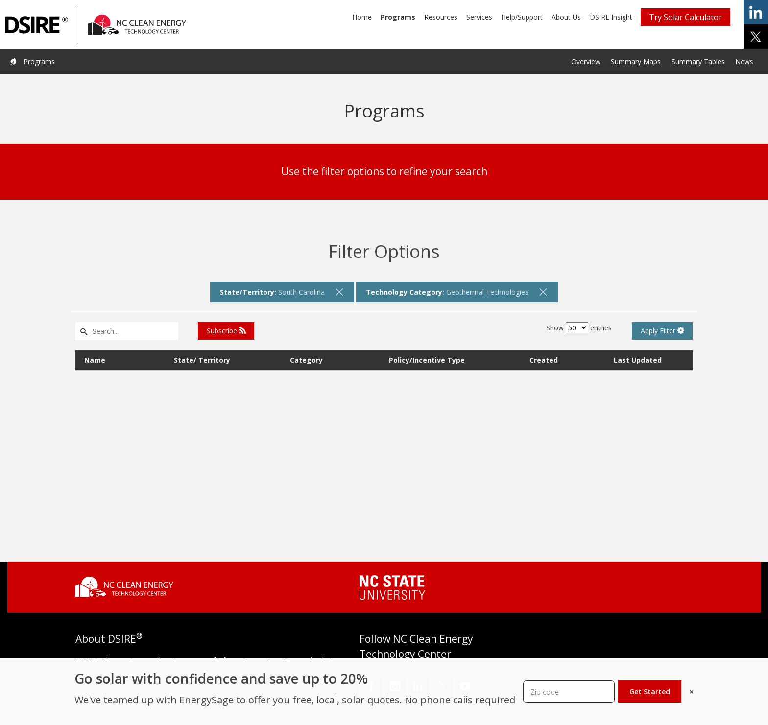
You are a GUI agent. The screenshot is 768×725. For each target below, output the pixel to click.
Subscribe (226, 330)
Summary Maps (636, 61)
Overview (585, 61)
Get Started (649, 691)
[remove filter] (339, 292)
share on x (756, 36)
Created (543, 360)
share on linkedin (756, 12)
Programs (398, 17)
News (744, 61)
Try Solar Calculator (685, 17)
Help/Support (522, 17)
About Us (566, 17)
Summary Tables (698, 61)
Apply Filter (662, 330)
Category (306, 360)
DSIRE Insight (611, 17)
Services (479, 17)
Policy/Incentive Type (427, 360)
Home (362, 17)
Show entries (579, 327)
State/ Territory (202, 360)
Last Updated (638, 360)
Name (94, 360)
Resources (440, 17)
